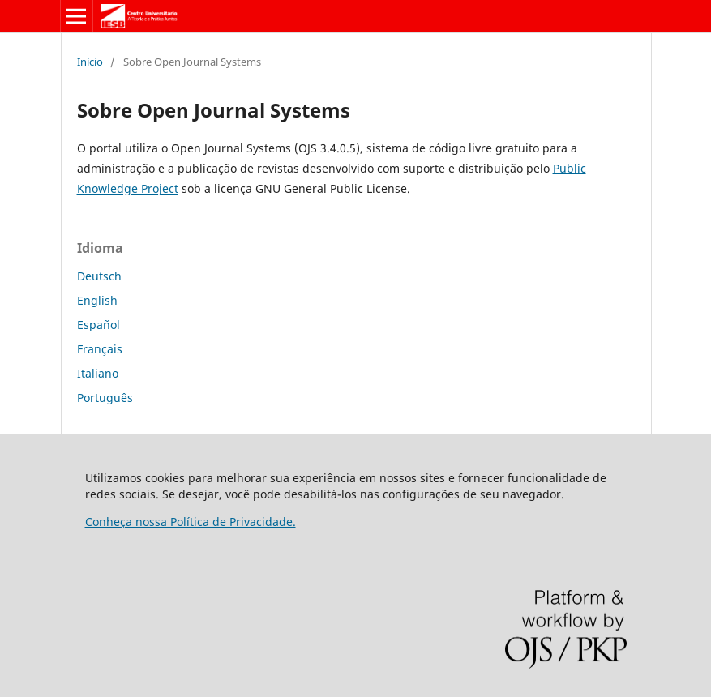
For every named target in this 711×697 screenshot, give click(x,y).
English (97, 300)
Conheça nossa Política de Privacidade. (190, 521)
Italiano (97, 373)
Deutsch (99, 276)
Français (99, 349)
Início (90, 61)
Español (98, 324)
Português (105, 397)
